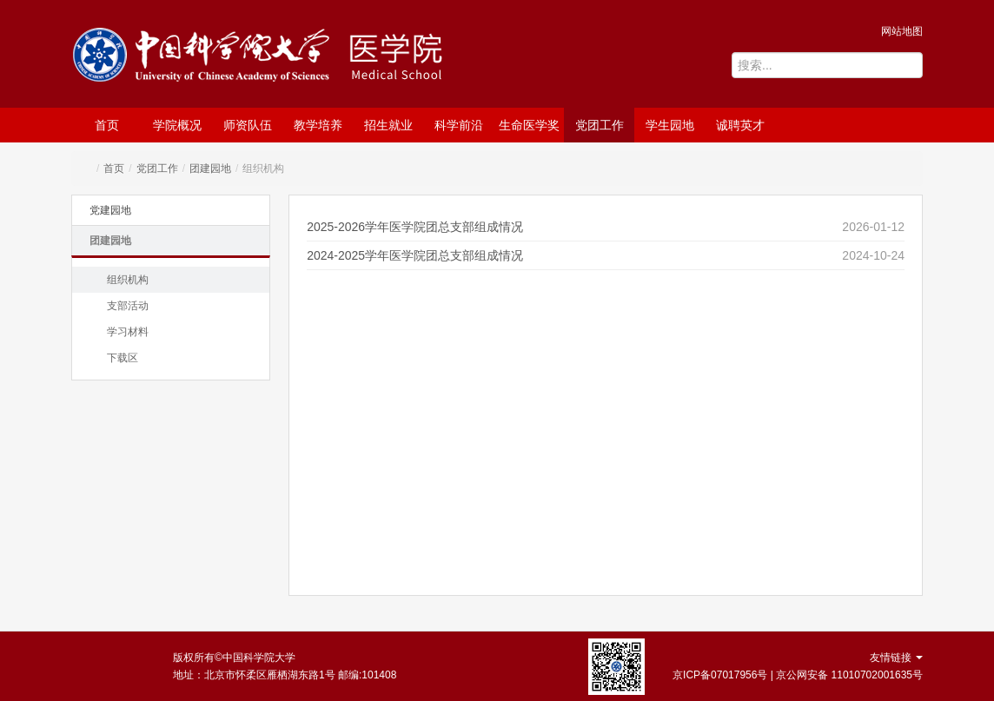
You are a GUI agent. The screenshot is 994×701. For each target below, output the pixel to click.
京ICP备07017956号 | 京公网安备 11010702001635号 (798, 675)
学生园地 (670, 125)
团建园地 (210, 168)
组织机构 (128, 280)
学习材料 (128, 332)
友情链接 (896, 657)
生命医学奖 (529, 125)
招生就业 (388, 125)
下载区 (122, 358)
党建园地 (110, 210)
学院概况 (177, 125)
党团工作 (599, 125)
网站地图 (902, 31)
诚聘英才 (740, 125)
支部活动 (128, 306)
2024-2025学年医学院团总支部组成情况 (415, 255)
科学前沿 (458, 125)
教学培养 (318, 125)
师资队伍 (247, 125)
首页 (107, 125)
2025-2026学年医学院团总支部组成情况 (415, 227)
